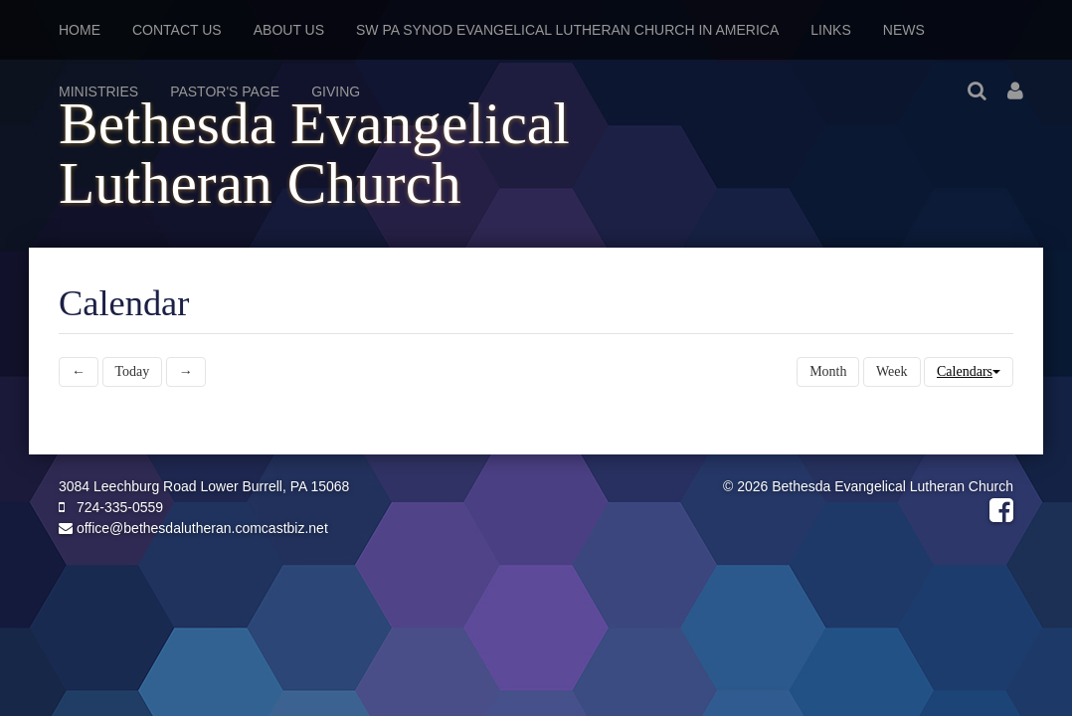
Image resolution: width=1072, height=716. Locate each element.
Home (79, 30)
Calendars (968, 371)
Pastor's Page (224, 91)
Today (132, 371)
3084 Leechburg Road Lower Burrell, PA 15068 (204, 486)
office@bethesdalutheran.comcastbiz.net (193, 528)
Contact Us (177, 30)
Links (830, 30)
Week (892, 371)
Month (827, 371)
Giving (335, 91)
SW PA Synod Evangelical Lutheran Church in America (567, 30)
